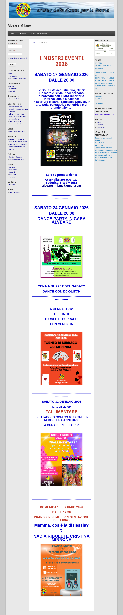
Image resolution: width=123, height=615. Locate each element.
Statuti (99, 122)
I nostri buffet (14, 99)
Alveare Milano (19, 25)
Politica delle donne (15, 157)
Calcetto (12, 177)
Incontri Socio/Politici (16, 159)
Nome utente (12, 43)
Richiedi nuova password (18, 58)
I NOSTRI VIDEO (14, 192)
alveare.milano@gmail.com (61, 185)
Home (12, 34)
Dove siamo (13, 89)
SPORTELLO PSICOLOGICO (18, 142)
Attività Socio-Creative (16, 139)
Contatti (12, 91)
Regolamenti (101, 127)
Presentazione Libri (15, 107)
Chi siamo (12, 86)
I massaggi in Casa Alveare (18, 144)
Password (11, 51)
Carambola (13, 169)
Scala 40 (12, 172)
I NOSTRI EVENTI (15, 121)
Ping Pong (12, 174)
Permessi (100, 125)
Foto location (12, 185)
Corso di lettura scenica (17, 131)
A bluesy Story (14, 119)
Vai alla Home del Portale (39, 34)
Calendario (22, 34)
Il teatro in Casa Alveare (17, 124)
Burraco (12, 167)
